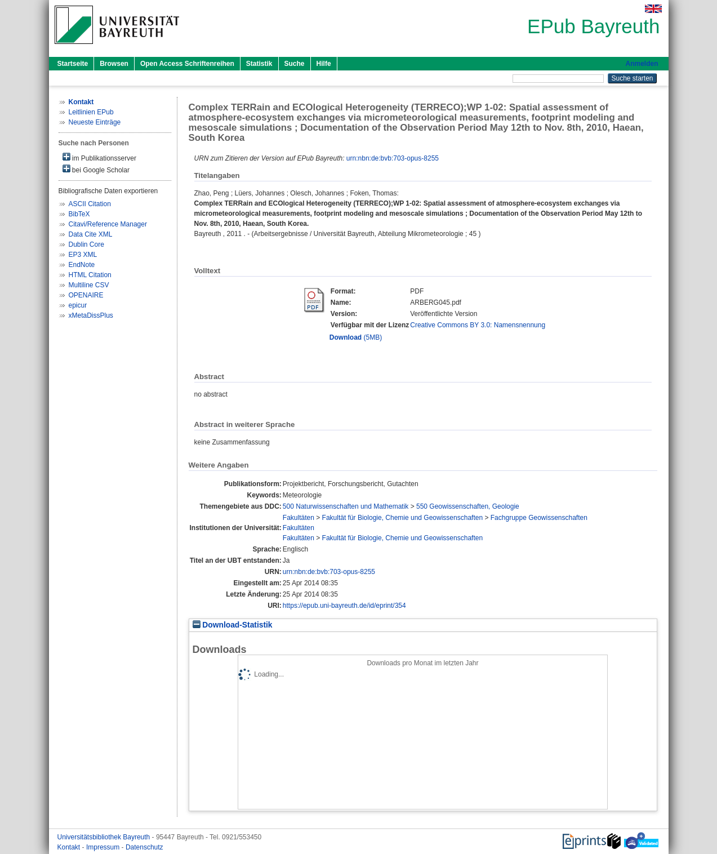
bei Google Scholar (96, 169)
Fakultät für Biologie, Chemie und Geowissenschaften (402, 518)
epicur (78, 305)
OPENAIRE (86, 295)
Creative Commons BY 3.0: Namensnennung (477, 325)
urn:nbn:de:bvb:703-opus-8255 (392, 158)
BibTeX (79, 214)
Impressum (104, 847)
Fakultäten (298, 518)
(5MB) (355, 337)
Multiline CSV (89, 285)
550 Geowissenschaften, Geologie (467, 506)
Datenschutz (144, 847)
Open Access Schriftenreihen (187, 64)
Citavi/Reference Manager (108, 224)
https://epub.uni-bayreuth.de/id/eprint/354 (344, 606)
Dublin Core (86, 244)
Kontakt (69, 847)
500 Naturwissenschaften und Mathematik (345, 506)
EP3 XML (83, 255)
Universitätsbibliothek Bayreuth (104, 837)
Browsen (114, 64)
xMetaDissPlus (91, 315)
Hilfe (324, 64)
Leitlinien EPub (91, 112)
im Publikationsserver (99, 157)
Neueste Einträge (95, 122)
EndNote (82, 265)
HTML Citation (90, 275)
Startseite (72, 64)
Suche (294, 64)
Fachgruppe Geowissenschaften (539, 518)
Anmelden (641, 64)
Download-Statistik (233, 625)
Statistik (259, 64)
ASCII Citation (90, 204)
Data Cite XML (91, 234)
